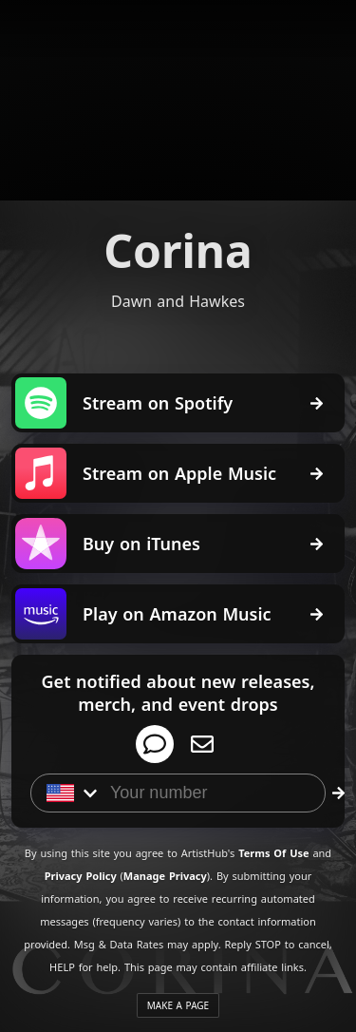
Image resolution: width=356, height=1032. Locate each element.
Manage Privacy (165, 876)
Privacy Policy (81, 876)
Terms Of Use (273, 853)
